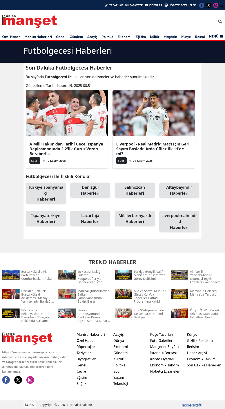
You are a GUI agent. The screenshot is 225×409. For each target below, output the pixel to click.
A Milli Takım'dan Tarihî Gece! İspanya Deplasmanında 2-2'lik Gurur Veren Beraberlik (66, 149)
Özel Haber (11, 36)
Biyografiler (86, 359)
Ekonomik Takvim (164, 365)
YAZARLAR (116, 5)
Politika (107, 36)
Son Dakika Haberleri (204, 365)
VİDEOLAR (155, 5)
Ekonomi (124, 36)
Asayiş (92, 36)
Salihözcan (134, 190)
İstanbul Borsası (163, 352)
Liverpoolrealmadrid (179, 221)
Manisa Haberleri (38, 36)
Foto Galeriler (161, 340)
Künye (186, 36)
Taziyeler (84, 352)
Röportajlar (86, 346)
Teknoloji (120, 383)
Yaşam (118, 377)
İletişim (193, 346)
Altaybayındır (179, 190)
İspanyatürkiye (45, 218)
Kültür (155, 36)
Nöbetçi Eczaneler (165, 371)
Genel (60, 36)
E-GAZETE (136, 5)
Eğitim (141, 36)
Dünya (118, 340)
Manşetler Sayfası (164, 346)
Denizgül (90, 190)
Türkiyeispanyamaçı (45, 193)
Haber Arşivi (197, 352)
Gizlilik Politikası (200, 340)
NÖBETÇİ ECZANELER (182, 5)
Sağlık (81, 383)
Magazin (170, 36)
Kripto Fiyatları (162, 359)
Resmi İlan (203, 36)
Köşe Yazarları (161, 334)
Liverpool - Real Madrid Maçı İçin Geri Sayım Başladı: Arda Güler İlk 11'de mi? (152, 149)
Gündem (76, 36)
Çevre (81, 371)
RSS (29, 405)
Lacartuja (90, 218)
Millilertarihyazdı (134, 218)
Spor (117, 371)
